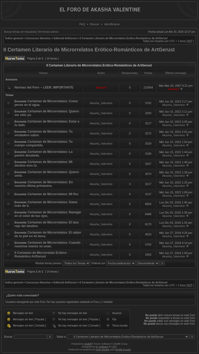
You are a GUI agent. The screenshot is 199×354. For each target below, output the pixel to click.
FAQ (82, 24)
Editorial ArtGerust (65, 38)
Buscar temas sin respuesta (20, 31)
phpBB (87, 344)
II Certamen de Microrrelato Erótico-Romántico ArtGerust (41, 254)
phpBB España (123, 349)
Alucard (101, 87)
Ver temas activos (48, 31)
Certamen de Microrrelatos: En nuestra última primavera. (44, 184)
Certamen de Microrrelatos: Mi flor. (53, 194)
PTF (114, 346)
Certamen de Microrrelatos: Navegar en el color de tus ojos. (48, 214)
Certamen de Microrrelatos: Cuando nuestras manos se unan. (48, 244)
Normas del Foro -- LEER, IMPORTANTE (44, 87)
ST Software (102, 346)
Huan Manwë (102, 349)
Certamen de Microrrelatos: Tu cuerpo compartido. (44, 143)
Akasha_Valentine (101, 103)
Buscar (94, 24)
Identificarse (111, 24)
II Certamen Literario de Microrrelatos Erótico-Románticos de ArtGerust (123, 38)
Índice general (14, 38)
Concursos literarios (38, 38)
